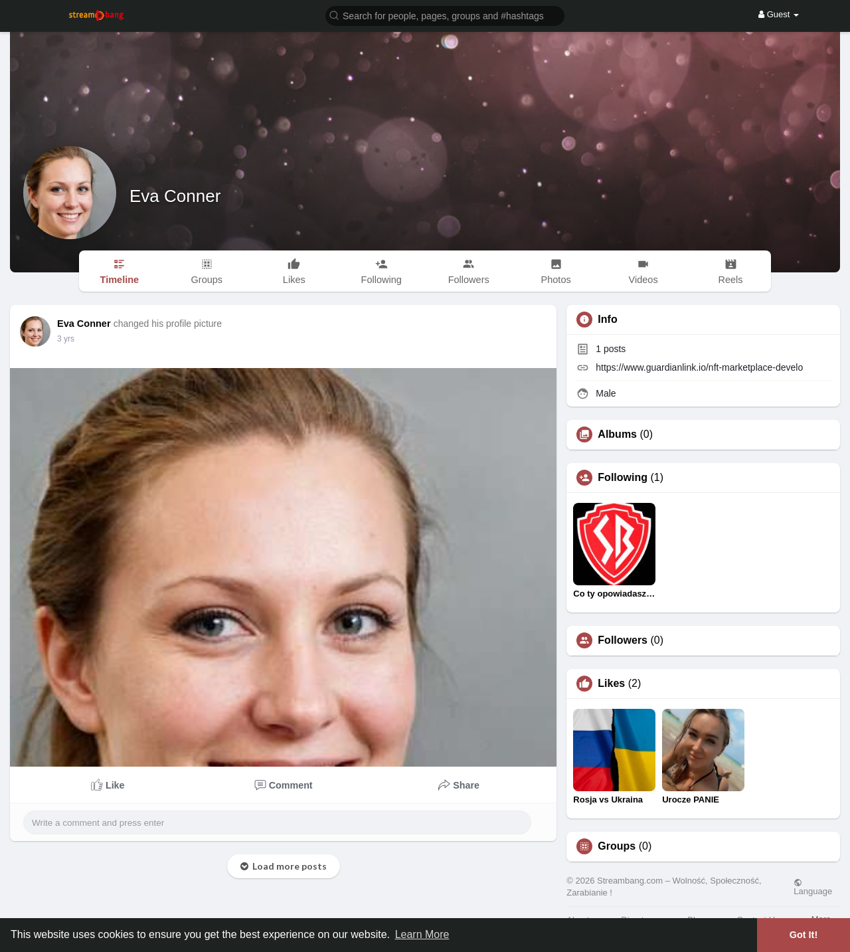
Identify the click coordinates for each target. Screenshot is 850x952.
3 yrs (65, 338)
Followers (622, 640)
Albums (617, 434)
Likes (611, 683)
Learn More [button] (422, 934)
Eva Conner (174, 196)
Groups (617, 846)
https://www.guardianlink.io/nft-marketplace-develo (699, 367)
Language (813, 887)
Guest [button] (778, 14)
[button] (445, 15)
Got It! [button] (803, 934)
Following (622, 477)
